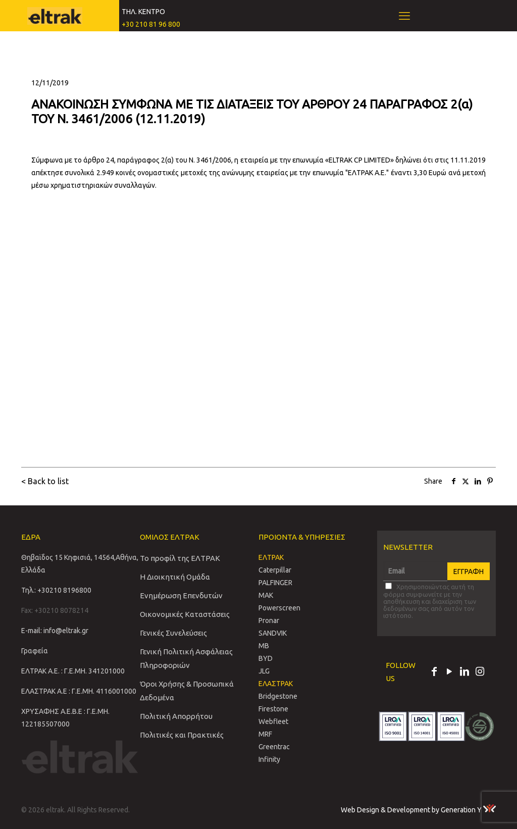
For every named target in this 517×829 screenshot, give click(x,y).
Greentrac (274, 747)
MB (263, 646)
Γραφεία (34, 651)
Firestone (273, 709)
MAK (265, 595)
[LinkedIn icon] (464, 672)
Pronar (268, 620)
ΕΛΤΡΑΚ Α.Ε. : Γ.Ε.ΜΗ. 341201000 (73, 671)
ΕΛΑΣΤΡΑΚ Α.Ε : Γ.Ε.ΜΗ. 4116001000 (78, 691)
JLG (264, 671)
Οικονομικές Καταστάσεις (185, 614)
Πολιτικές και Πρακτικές (182, 735)
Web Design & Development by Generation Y (418, 810)
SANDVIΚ (272, 633)
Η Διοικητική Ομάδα (175, 577)
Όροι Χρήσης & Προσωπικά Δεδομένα (187, 691)
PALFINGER (275, 583)
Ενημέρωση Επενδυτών (181, 595)
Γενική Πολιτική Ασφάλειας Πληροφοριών (186, 658)
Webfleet (273, 721)
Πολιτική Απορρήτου (176, 716)
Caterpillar (274, 570)
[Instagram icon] (479, 672)
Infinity (269, 759)
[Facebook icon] (434, 672)
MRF (265, 734)
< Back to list (45, 481)
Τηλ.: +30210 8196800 (56, 590)
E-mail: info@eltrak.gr (54, 631)
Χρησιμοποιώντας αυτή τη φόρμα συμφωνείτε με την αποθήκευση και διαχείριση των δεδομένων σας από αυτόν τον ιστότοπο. (429, 601)
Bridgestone (277, 696)
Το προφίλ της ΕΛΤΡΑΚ (180, 558)
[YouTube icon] (449, 672)
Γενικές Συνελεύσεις (173, 633)
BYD (265, 658)
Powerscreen (279, 608)
